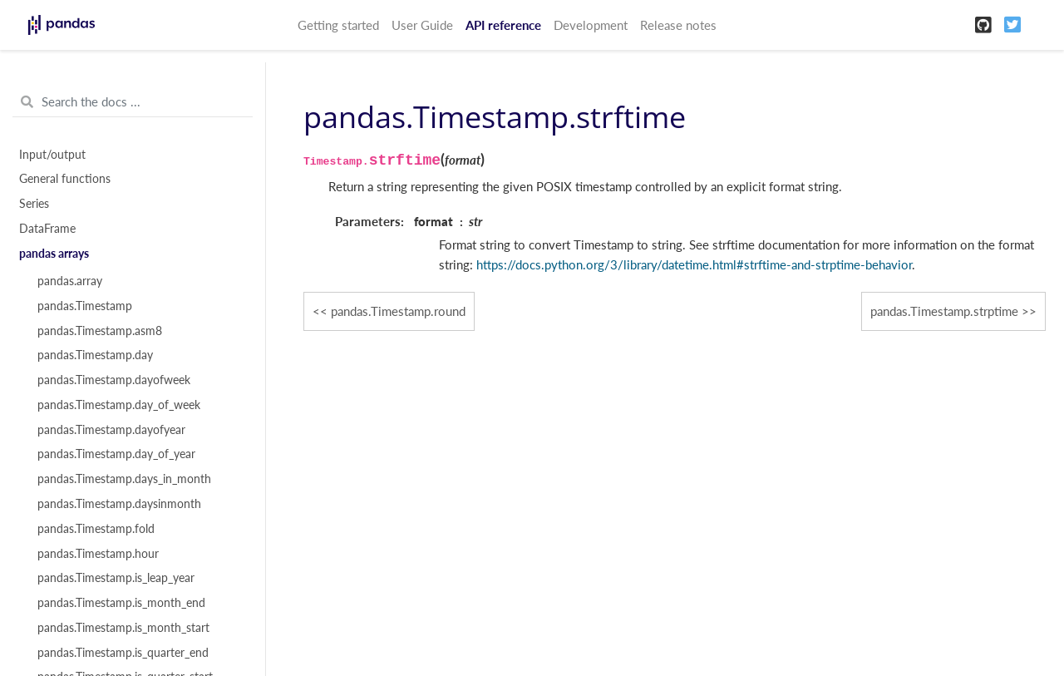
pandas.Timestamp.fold (96, 528)
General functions (65, 178)
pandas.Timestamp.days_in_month (124, 479)
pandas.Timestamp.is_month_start (123, 627)
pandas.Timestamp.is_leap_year (116, 578)
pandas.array (69, 281)
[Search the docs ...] (132, 102)
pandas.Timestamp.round (398, 310)
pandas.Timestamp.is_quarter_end (123, 652)
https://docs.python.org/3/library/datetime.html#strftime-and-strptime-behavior (694, 264)
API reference (503, 24)
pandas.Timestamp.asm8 (99, 331)
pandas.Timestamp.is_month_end (121, 602)
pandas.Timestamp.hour (98, 553)
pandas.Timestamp (84, 306)
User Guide (422, 24)
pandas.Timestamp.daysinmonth (119, 504)
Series (34, 203)
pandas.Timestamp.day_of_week (118, 405)
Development (591, 24)
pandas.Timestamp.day (95, 355)
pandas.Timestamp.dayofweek (113, 380)
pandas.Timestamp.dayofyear (111, 430)
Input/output (52, 154)
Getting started (338, 24)
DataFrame (47, 228)
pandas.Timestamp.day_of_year (116, 454)
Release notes (678, 24)
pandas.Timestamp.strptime (944, 310)
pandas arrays (54, 253)
